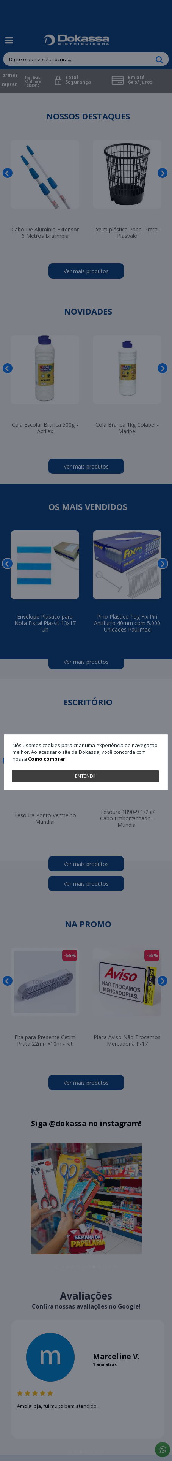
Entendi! (85, 775)
